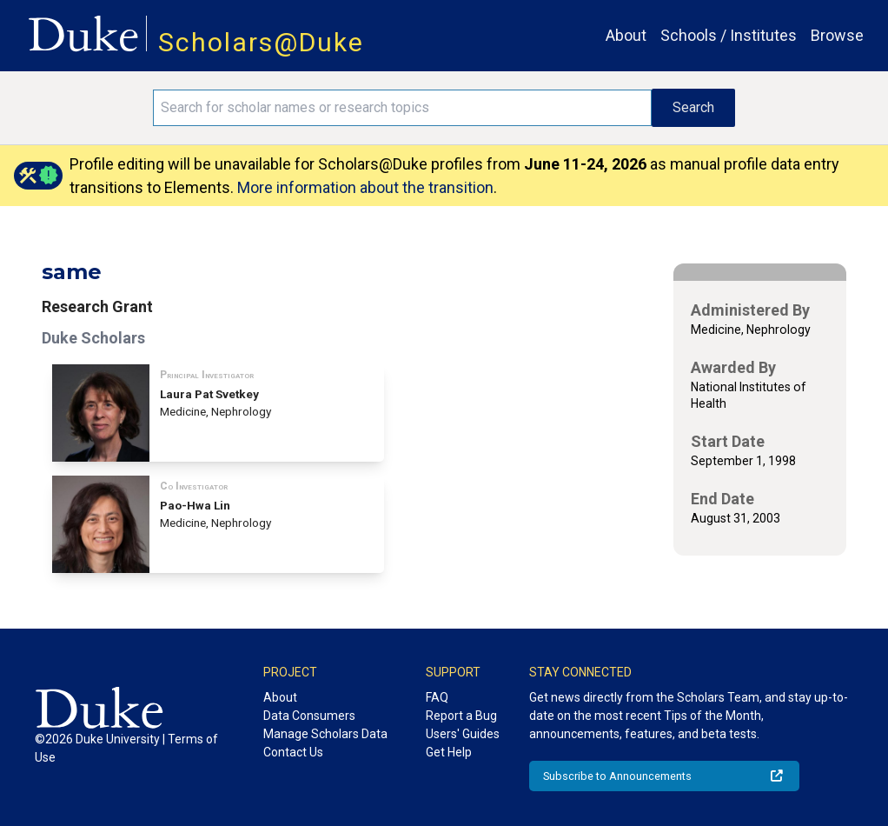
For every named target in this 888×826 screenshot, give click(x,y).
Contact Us (293, 752)
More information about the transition (365, 187)
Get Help (449, 752)
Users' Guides (463, 734)
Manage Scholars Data (325, 734)
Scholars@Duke (261, 42)
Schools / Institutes (728, 35)
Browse (837, 35)
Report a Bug (461, 716)
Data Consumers (309, 716)
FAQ (437, 697)
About (626, 35)
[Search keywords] (403, 108)
